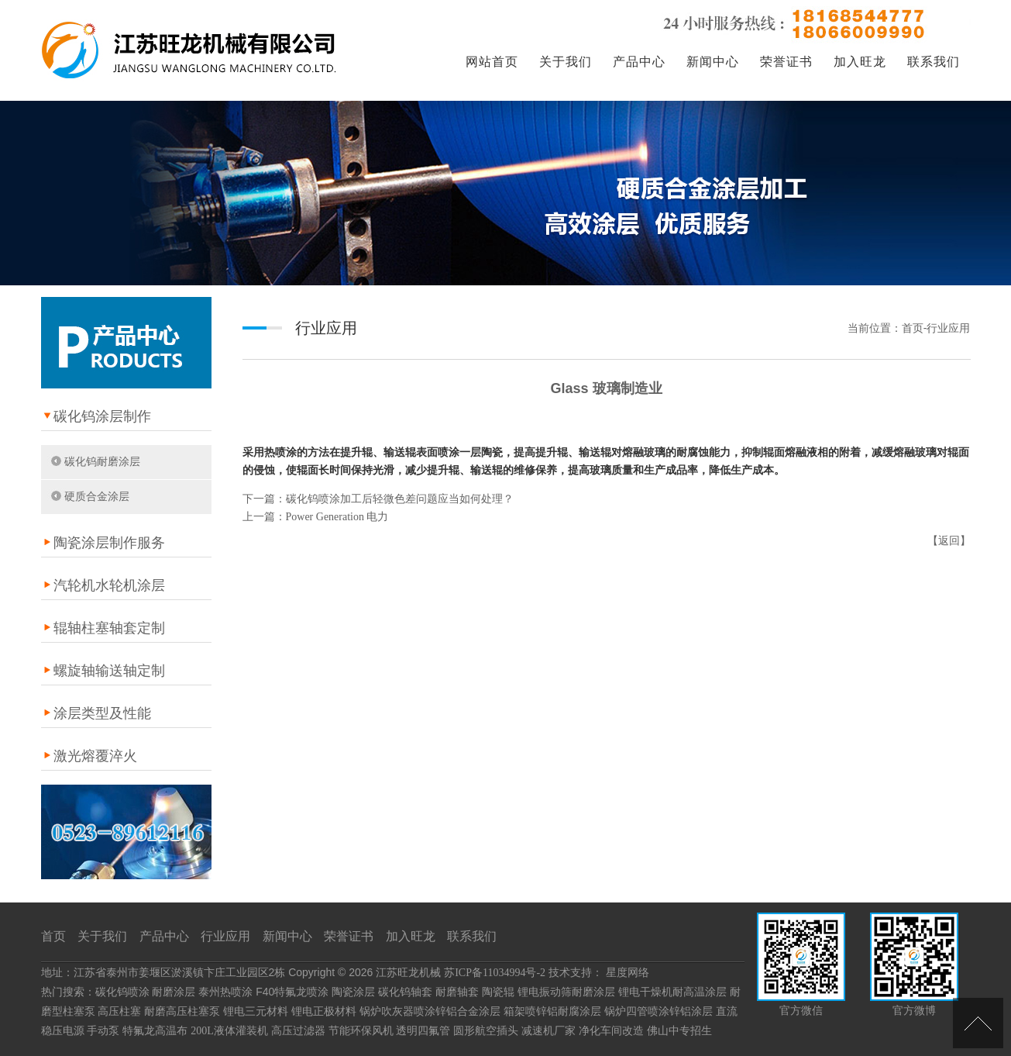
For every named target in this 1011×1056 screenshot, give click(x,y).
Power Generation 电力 (337, 517)
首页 (53, 936)
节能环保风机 (361, 1031)
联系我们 (933, 61)
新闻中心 (712, 61)
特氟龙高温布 (154, 1031)
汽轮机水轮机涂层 (109, 585)
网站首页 (492, 61)
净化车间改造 (611, 1031)
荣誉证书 (786, 61)
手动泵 (103, 1031)
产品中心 (639, 61)
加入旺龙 (860, 61)
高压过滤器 (298, 1031)
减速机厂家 (548, 1031)
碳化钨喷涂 (122, 992)
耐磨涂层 (173, 992)
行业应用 (225, 936)
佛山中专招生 (679, 1031)
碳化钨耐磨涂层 (102, 462)
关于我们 (565, 61)
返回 (949, 541)
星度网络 (627, 972)
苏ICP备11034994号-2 (494, 972)
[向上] (978, 1023)
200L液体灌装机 (229, 1031)
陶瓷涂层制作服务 (109, 542)
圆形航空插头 (485, 1031)
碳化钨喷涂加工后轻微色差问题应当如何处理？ (400, 499)
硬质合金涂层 (96, 496)
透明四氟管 (423, 1031)
